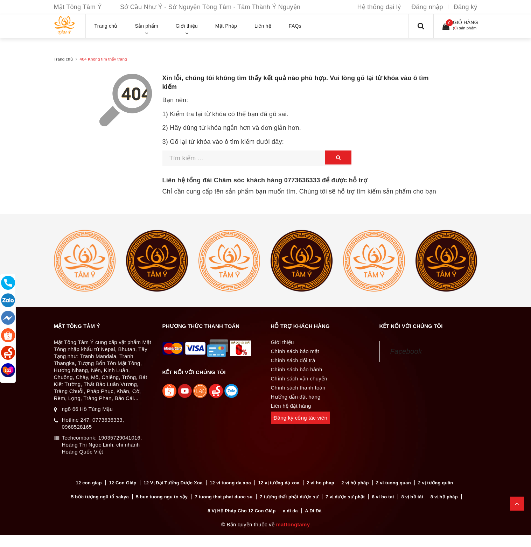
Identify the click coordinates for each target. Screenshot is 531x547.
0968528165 (77, 427)
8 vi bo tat (383, 497)
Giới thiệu (282, 342)
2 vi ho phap (320, 482)
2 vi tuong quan (393, 482)
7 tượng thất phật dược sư (289, 497)
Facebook (406, 351)
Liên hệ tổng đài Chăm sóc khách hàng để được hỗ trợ (265, 180)
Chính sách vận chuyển (299, 378)
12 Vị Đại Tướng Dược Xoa (173, 482)
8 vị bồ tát (412, 497)
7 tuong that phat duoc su (223, 497)
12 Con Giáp (123, 482)
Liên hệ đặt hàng (291, 406)
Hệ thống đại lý (379, 6)
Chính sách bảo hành (296, 369)
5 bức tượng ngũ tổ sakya (100, 497)
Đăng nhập (427, 6)
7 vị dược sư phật (345, 497)
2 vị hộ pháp (355, 482)
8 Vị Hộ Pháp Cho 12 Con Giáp (241, 511)
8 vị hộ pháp (444, 497)
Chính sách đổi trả (293, 360)
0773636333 (302, 180)
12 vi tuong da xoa (230, 482)
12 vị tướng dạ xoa (278, 482)
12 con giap (89, 482)
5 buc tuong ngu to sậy (162, 497)
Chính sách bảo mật (295, 351)
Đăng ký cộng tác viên (301, 418)
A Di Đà (313, 511)
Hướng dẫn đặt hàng (296, 397)
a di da (290, 511)
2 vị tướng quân (435, 482)
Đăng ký (465, 6)
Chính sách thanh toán (298, 388)
